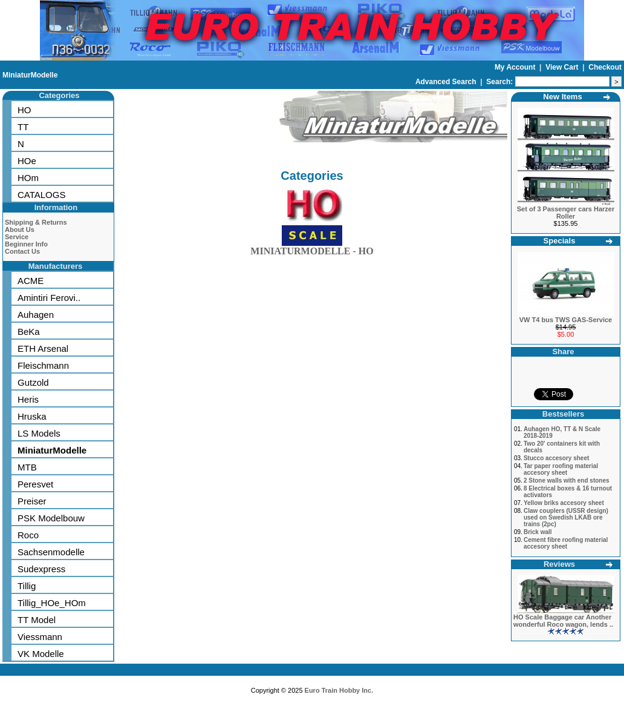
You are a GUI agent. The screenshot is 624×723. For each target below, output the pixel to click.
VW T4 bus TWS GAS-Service (565, 319)
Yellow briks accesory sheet (564, 503)
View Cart (562, 67)
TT (23, 127)
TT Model (37, 620)
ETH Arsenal (43, 348)
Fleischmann (43, 365)
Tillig (27, 586)
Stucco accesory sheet (556, 458)
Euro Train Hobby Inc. (339, 690)
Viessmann (40, 637)
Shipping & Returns (36, 222)
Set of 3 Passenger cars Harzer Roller (565, 212)
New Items (562, 96)
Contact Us (22, 251)
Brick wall (538, 532)
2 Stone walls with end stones (566, 480)
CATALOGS (41, 195)
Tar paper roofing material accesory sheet (561, 469)
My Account (516, 67)
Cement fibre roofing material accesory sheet (566, 543)
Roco (28, 535)
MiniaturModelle (29, 75)
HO (24, 110)
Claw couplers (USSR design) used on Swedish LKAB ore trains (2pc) (566, 517)
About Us (19, 229)
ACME (31, 281)
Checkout (605, 67)
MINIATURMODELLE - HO (311, 248)
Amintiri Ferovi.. (49, 297)
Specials (560, 240)
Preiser (32, 501)
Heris (28, 399)
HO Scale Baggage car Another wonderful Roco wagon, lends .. (563, 620)
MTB (27, 467)
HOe (27, 161)
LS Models (39, 433)
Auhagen (36, 314)
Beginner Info (26, 244)
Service (16, 236)
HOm (28, 178)
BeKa (29, 331)
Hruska (32, 416)
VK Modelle (41, 654)
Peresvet (35, 484)
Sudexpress (41, 569)
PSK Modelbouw (51, 518)
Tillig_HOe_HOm (52, 603)
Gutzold (33, 382)
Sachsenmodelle (51, 552)
